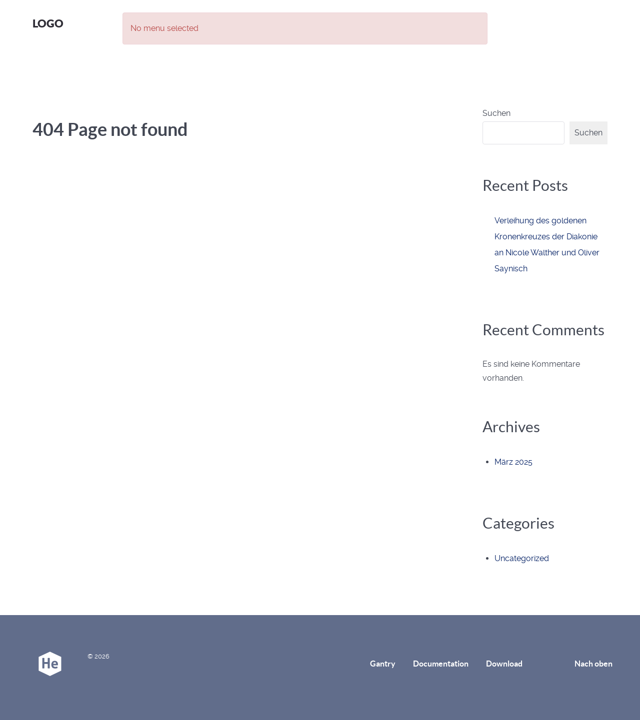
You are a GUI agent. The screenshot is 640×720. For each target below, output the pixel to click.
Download (504, 663)
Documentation (440, 663)
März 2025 (513, 462)
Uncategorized (521, 558)
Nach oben (593, 663)
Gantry (383, 663)
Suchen (496, 113)
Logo (48, 23)
